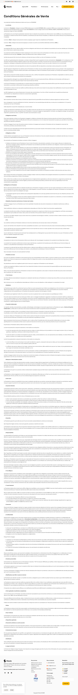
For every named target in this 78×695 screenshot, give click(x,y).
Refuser (11, 690)
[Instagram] (70, 1)
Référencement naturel (36, 662)
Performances (44, 6)
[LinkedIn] (73, 1)
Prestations (35, 6)
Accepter (6, 690)
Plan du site (49, 683)
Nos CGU (48, 681)
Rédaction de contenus (36, 664)
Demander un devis (67, 6)
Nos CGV (48, 680)
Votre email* (68, 678)
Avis (52, 6)
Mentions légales (50, 678)
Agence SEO (25, 6)
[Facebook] (66, 1)
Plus (58, 6)
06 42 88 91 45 (8, 1)
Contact (33, 671)
